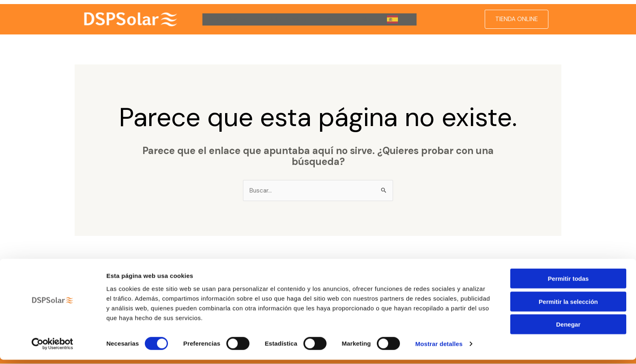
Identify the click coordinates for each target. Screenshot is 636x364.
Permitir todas (568, 282)
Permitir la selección (568, 305)
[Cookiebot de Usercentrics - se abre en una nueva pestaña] (52, 348)
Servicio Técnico (282, 19)
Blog (367, 19)
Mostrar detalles (439, 348)
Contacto (333, 19)
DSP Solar (227, 19)
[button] (241, 19)
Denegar (568, 328)
